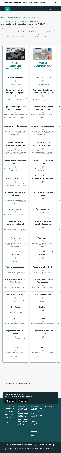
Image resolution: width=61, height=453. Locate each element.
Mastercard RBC (43, 65)
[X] (36, 444)
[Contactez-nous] (48, 409)
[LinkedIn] (47, 444)
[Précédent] (54, 40)
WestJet (43, 62)
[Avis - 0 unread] (50, 8)
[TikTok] (54, 444)
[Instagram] (40, 444)
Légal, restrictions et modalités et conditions (18, 444)
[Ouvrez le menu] (55, 8)
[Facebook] (43, 444)
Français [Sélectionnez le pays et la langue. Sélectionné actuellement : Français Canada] (48, 406)
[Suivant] (58, 40)
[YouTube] (50, 444)
